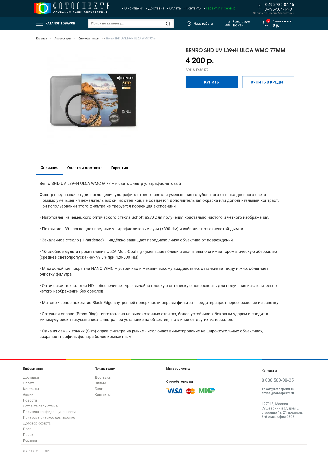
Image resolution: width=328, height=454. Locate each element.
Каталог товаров (55, 24)
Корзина (30, 440)
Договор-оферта (36, 423)
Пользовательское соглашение (49, 417)
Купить (211, 82)
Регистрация (241, 21)
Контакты (193, 8)
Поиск (28, 435)
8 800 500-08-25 (278, 380)
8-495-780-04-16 (279, 4)
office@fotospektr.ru (278, 393)
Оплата (175, 8)
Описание (49, 167)
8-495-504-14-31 (279, 9)
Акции (28, 395)
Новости (30, 400)
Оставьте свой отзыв (40, 406)
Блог (27, 429)
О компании (133, 8)
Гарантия (119, 168)
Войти (238, 25)
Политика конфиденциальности (49, 412)
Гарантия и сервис (221, 8)
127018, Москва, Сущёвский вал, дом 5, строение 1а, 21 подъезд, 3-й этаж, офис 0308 (282, 410)
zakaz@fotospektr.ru (278, 389)
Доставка (156, 8)
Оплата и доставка (84, 168)
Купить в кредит (268, 82)
